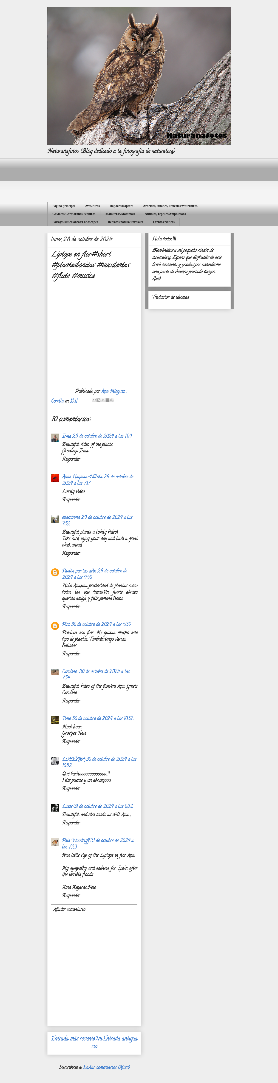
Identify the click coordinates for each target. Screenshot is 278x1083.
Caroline (70, 672)
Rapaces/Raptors (121, 206)
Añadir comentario (69, 910)
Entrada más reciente (73, 1039)
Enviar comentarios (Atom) (106, 1068)
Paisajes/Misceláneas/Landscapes (75, 222)
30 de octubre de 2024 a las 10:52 (99, 763)
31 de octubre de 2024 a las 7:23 (97, 844)
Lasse (67, 806)
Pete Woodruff (75, 841)
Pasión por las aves (79, 571)
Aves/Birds (92, 206)
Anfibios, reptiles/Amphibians (165, 214)
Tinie (66, 719)
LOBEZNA (73, 759)
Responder (71, 459)
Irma (66, 436)
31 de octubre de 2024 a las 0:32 (103, 806)
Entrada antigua (120, 1039)
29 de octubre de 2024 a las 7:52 (97, 521)
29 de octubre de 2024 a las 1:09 (102, 436)
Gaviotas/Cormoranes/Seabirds (73, 214)
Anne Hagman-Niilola (82, 477)
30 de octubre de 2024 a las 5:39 (101, 625)
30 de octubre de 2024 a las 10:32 (102, 719)
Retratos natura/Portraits (125, 222)
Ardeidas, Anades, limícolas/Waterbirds (170, 206)
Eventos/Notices (164, 222)
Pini (66, 625)
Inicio (96, 1043)
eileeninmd (71, 518)
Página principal (63, 206)
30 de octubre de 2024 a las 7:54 (96, 675)
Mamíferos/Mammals (120, 214)
